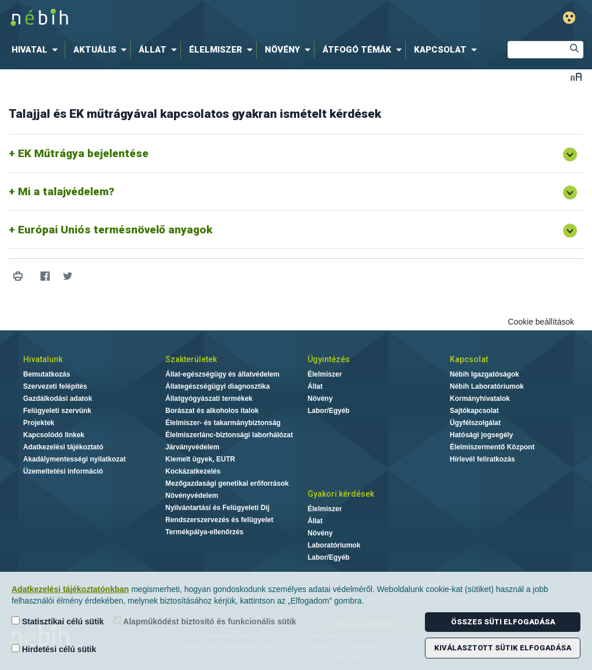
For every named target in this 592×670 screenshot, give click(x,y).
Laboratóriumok (334, 545)
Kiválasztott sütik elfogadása (502, 647)
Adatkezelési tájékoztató (63, 447)
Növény (320, 398)
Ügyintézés (329, 359)
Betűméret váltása (576, 76)
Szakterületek (191, 359)
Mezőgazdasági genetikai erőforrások (226, 483)
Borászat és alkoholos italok (211, 411)
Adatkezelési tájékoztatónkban (70, 589)
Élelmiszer (325, 374)
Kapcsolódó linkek (53, 435)
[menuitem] (37, 49)
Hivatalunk (42, 359)
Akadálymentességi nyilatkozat (74, 459)
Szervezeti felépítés (55, 386)
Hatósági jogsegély (481, 435)
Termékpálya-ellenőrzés (204, 532)
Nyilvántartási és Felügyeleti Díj (217, 508)
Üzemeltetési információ (63, 471)
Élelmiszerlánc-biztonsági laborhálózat (229, 435)
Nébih (176, 18)
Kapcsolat (469, 359)
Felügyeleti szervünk (57, 411)
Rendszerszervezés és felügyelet (219, 520)
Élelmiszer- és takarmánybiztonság (222, 423)
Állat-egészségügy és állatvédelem (222, 374)
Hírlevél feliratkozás (482, 459)
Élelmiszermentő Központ (492, 447)
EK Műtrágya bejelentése (83, 153)
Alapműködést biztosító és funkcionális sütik (205, 621)
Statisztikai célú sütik (58, 621)
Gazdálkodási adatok (57, 398)
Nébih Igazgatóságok (484, 374)
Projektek (38, 423)
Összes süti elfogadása (503, 621)
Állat (315, 386)
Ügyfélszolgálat (475, 423)
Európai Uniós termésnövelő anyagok (115, 229)
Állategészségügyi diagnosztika (217, 386)
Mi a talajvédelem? (66, 191)
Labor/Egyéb (329, 411)
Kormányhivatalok (480, 398)
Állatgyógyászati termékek (209, 398)
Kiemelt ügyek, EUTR (200, 459)
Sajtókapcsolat (474, 411)
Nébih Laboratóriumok (487, 386)
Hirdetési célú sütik (54, 649)
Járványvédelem (192, 447)
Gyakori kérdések (341, 493)
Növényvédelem (191, 496)
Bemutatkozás (46, 374)
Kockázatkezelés (192, 471)
